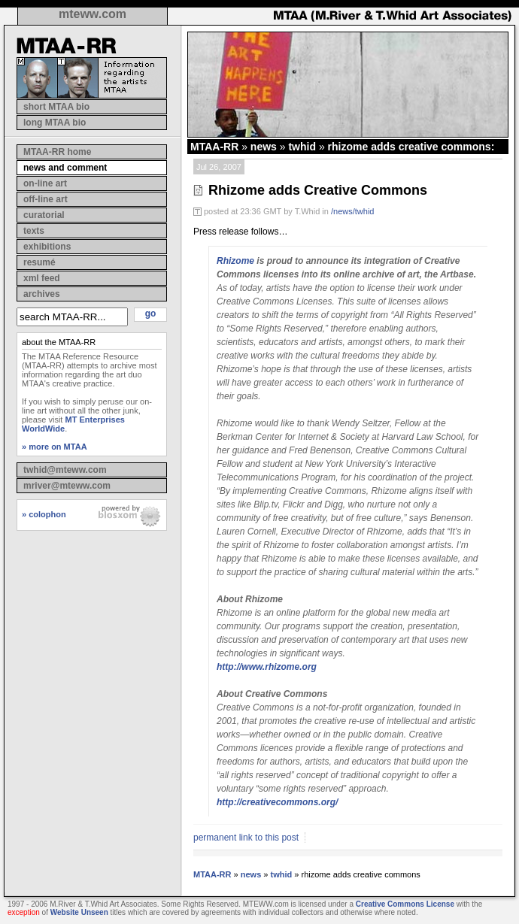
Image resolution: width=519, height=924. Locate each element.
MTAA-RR (214, 147)
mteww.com (92, 14)
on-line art (45, 183)
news (263, 147)
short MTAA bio (56, 106)
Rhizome (235, 261)
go (150, 313)
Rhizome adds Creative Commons (317, 190)
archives (41, 294)
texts (33, 231)
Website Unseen (79, 912)
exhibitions (47, 246)
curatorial (44, 215)
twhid (302, 147)
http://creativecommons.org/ (277, 802)
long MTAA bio (54, 122)
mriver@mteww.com (67, 485)
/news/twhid (352, 211)
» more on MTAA (54, 446)
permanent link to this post (246, 837)
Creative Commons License (405, 904)
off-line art (45, 199)
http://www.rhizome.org (267, 667)
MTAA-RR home (57, 152)
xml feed (41, 278)
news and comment (65, 167)
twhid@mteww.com (65, 470)
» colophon (44, 514)
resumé (39, 262)
